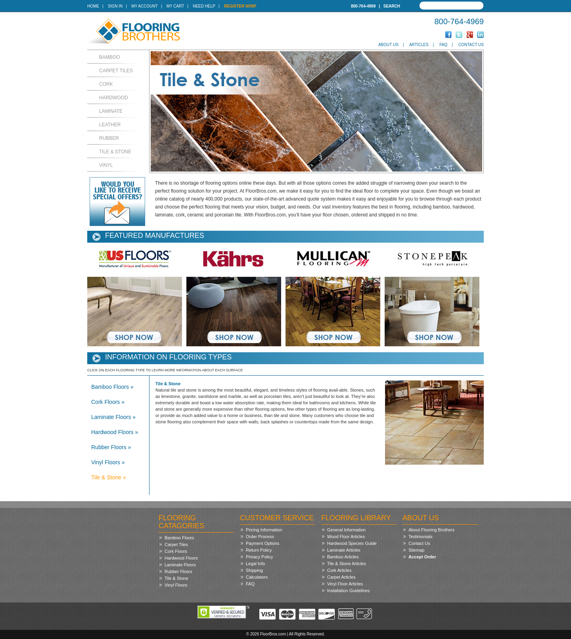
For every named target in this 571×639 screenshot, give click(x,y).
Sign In (115, 6)
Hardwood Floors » (114, 432)
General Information (346, 529)
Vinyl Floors (176, 585)
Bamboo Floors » (112, 387)
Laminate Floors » (113, 417)
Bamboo (109, 57)
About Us (388, 44)
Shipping (254, 570)
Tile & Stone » (108, 477)
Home (93, 6)
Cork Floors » (108, 402)
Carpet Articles (341, 577)
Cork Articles (339, 570)
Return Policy (259, 550)
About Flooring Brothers (431, 529)
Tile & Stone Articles (346, 563)
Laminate (111, 111)
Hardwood (113, 97)
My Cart (175, 6)
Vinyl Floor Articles (345, 583)
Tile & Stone (115, 151)
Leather (110, 124)
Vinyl (106, 165)
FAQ (443, 44)
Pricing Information (264, 529)
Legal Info (255, 563)
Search (391, 6)
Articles (419, 44)
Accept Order (422, 556)
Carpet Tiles (116, 70)
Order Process (260, 536)
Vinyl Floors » (108, 462)
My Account (144, 6)
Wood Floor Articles (346, 536)
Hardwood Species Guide (352, 543)
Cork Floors (176, 551)
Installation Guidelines (348, 590)
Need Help (204, 6)
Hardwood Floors (181, 558)
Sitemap (416, 550)
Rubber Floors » (111, 447)
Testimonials (420, 536)
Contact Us (471, 44)
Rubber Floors (178, 571)
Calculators (257, 577)
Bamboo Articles (342, 556)
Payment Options (262, 543)
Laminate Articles (343, 550)
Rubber (109, 138)
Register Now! (240, 6)
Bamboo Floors (179, 537)
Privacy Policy (259, 556)
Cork (106, 84)
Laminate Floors (180, 564)
